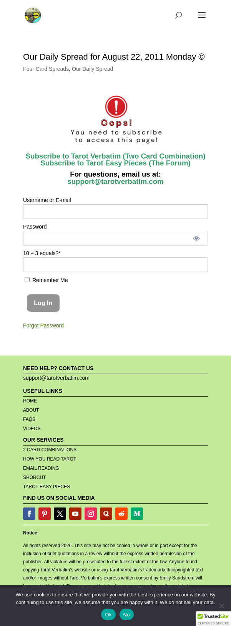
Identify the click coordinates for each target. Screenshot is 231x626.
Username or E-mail (47, 200)
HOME (30, 401)
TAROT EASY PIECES (46, 486)
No (126, 615)
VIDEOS (31, 428)
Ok (108, 615)
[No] (221, 605)
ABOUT (31, 410)
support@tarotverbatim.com (115, 181)
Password (35, 227)
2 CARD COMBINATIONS (49, 449)
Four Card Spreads (46, 69)
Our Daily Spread (92, 69)
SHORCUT (34, 477)
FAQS (29, 419)
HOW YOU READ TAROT (49, 459)
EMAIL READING (41, 468)
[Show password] (196, 238)
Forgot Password (43, 325)
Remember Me (46, 280)
